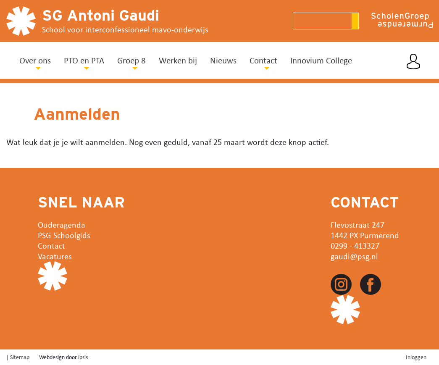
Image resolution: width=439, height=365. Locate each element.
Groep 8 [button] (131, 60)
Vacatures (55, 256)
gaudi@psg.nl (354, 256)
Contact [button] (263, 60)
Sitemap (19, 357)
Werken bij (178, 60)
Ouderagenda (61, 224)
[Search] (322, 21)
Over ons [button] (35, 60)
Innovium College (321, 60)
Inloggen (416, 357)
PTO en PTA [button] (84, 60)
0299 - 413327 (355, 245)
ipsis (83, 357)
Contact (51, 245)
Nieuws (223, 60)
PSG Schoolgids (64, 235)
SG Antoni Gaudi (100, 15)
